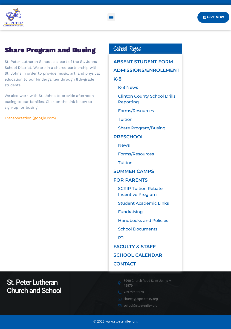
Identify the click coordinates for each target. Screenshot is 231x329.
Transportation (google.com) (30, 118)
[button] (111, 17)
